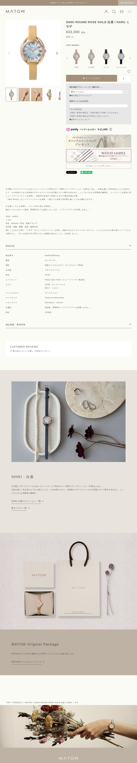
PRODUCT (18, 703)
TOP (8, 703)
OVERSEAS (127, 3)
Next (57, 53)
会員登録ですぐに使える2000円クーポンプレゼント (68, 3)
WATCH (28, 703)
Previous (9, 53)
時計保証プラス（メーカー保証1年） (86, 87)
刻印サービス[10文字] (79, 101)
